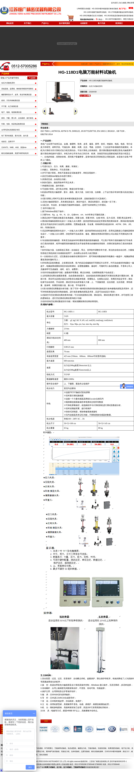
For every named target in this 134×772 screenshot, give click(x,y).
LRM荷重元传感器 (83, 9)
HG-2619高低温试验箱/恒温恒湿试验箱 (118, 16)
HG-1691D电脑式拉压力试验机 (91, 16)
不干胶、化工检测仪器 (9, 106)
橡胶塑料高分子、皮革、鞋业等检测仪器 (16, 95)
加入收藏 (122, 3)
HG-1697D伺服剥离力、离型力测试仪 (119, 19)
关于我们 (27, 23)
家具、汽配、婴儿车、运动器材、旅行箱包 (17, 118)
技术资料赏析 (64, 23)
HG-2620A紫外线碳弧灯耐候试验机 (105, 9)
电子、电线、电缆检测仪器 (11, 112)
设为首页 (114, 3)
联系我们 (119, 23)
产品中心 (45, 23)
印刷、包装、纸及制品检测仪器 (13, 124)
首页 (91, 64)
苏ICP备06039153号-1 (118, 761)
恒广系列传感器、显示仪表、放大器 (14, 136)
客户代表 (101, 23)
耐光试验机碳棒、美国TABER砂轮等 (15, 153)
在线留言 (84, 23)
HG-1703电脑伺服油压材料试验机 (120, 12)
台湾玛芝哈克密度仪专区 (10, 130)
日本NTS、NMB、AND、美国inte (13, 147)
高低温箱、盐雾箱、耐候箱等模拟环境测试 (17, 89)
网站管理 (130, 3)
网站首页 (10, 23)
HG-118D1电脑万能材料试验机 (95, 12)
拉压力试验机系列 (8, 83)
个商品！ (92, 19)
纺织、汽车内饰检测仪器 (10, 100)
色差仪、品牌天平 (8, 142)
